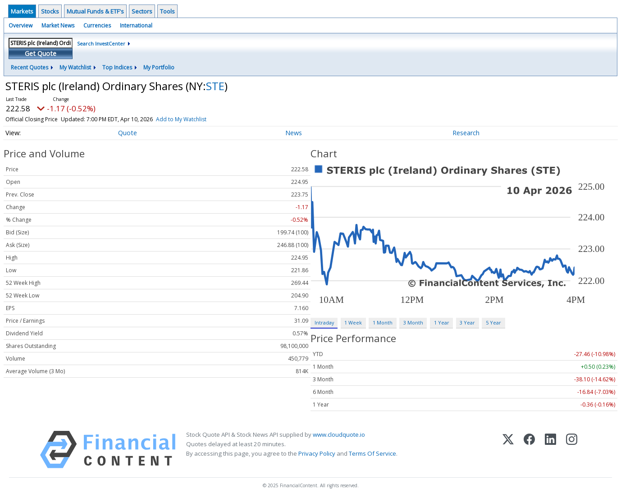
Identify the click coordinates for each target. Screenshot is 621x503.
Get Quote (40, 53)
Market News (57, 25)
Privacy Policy (316, 453)
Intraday (324, 322)
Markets (22, 11)
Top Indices (117, 67)
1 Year (441, 322)
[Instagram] (571, 449)
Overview (20, 25)
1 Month (383, 322)
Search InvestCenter (101, 43)
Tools (167, 11)
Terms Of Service (372, 453)
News (293, 132)
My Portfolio (158, 67)
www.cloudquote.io (339, 434)
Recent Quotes (29, 67)
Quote (127, 132)
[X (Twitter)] (508, 449)
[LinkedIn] (550, 449)
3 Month (413, 322)
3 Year (467, 322)
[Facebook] (529, 449)
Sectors (142, 11)
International (136, 25)
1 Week (353, 322)
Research (465, 132)
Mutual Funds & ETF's (95, 11)
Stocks (50, 11)
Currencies (97, 25)
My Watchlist (75, 67)
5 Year (493, 322)
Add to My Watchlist (181, 119)
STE (215, 85)
